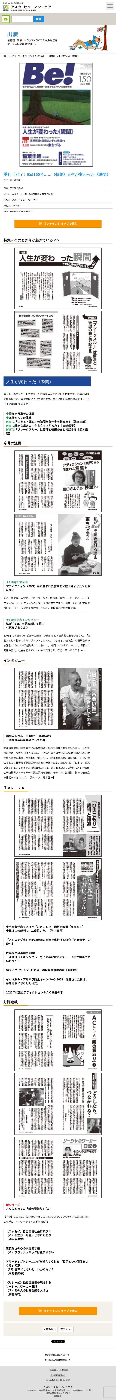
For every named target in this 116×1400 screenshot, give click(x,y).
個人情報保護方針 (58, 1375)
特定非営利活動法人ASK (57, 1354)
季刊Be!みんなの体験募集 (57, 1359)
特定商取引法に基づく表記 (58, 1380)
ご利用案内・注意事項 (58, 1370)
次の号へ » (66, 1329)
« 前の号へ (50, 1329)
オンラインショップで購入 (57, 223)
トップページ (12, 56)
